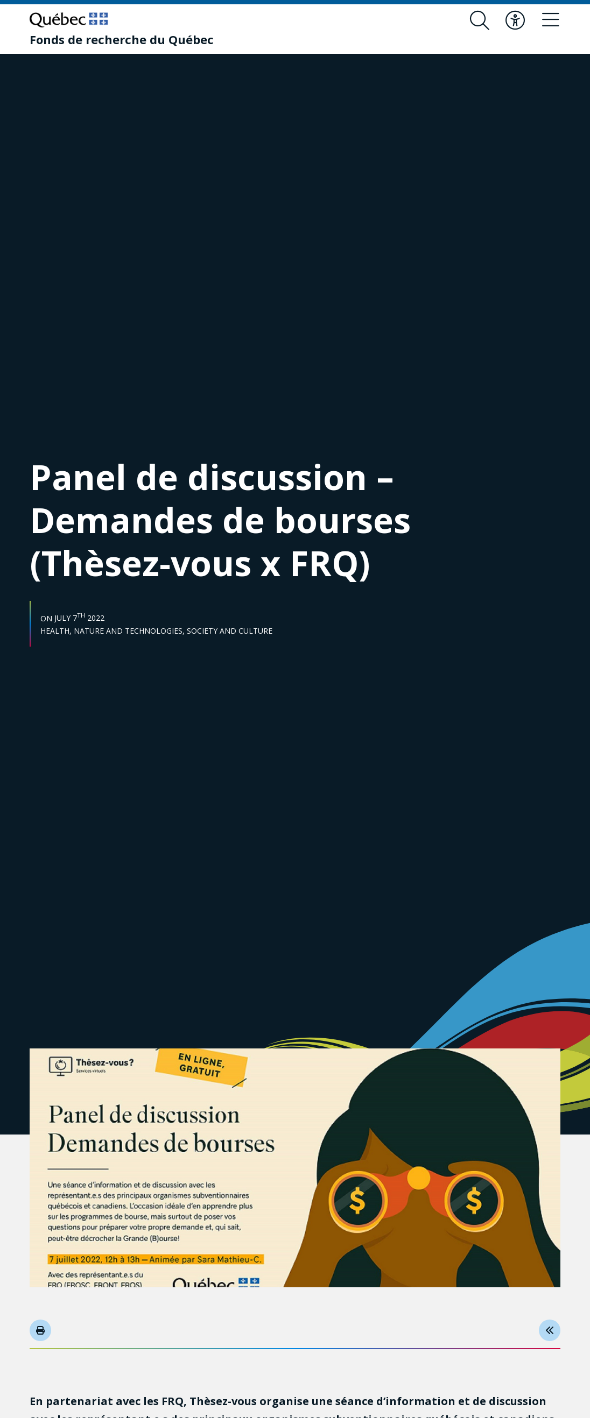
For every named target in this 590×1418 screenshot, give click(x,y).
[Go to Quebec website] (69, 19)
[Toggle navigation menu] (550, 20)
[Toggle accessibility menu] (515, 20)
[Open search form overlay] (479, 20)
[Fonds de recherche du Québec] (122, 39)
